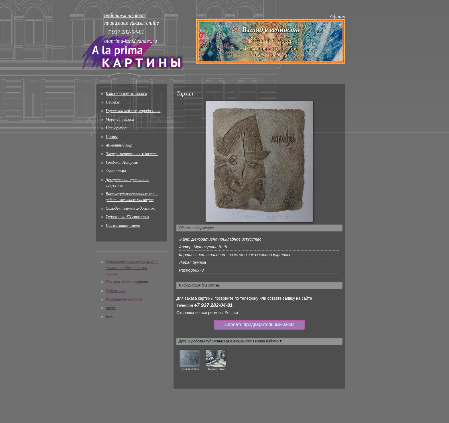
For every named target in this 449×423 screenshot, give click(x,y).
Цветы (112, 136)
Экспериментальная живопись (132, 154)
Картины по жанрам (124, 299)
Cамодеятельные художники (130, 208)
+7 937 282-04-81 (213, 305)
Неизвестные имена (123, 225)
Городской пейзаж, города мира (133, 111)
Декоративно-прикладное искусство (226, 239)
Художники (115, 291)
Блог (109, 316)
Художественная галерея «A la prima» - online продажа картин (132, 268)
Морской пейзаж (120, 119)
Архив (111, 308)
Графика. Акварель (122, 162)
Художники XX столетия (127, 217)
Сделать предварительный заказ (259, 324)
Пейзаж (113, 102)
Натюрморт (116, 128)
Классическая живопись (126, 93)
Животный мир (119, 145)
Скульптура (116, 171)
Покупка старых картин (127, 282)
